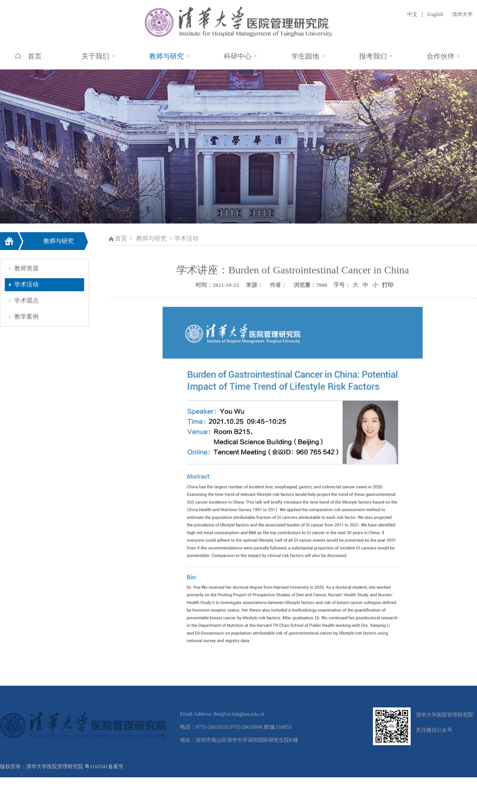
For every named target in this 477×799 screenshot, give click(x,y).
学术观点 (26, 300)
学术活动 (26, 284)
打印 (386, 285)
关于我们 (95, 56)
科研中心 (238, 56)
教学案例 (26, 316)
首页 (35, 56)
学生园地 (305, 56)
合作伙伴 (440, 56)
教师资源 (26, 268)
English (435, 14)
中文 (412, 14)
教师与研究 (166, 56)
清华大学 (462, 14)
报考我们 (373, 56)
